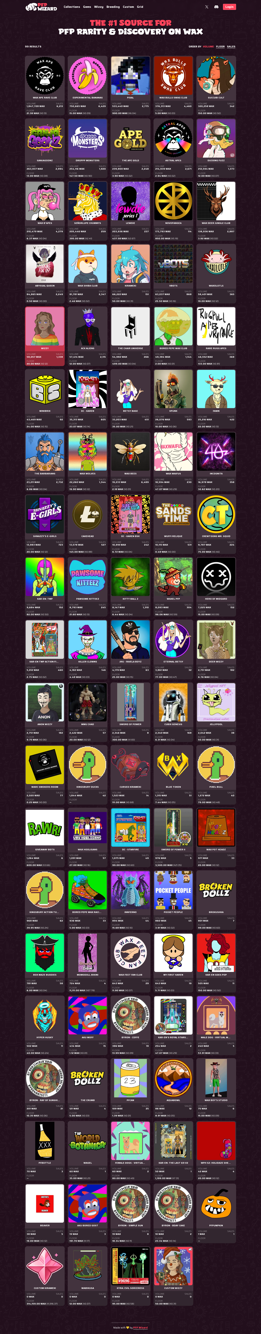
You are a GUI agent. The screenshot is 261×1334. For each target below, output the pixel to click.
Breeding (113, 7)
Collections (72, 7)
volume (208, 46)
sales (231, 46)
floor (220, 46)
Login (229, 6)
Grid (140, 7)
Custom (128, 7)
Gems (87, 7)
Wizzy (98, 7)
